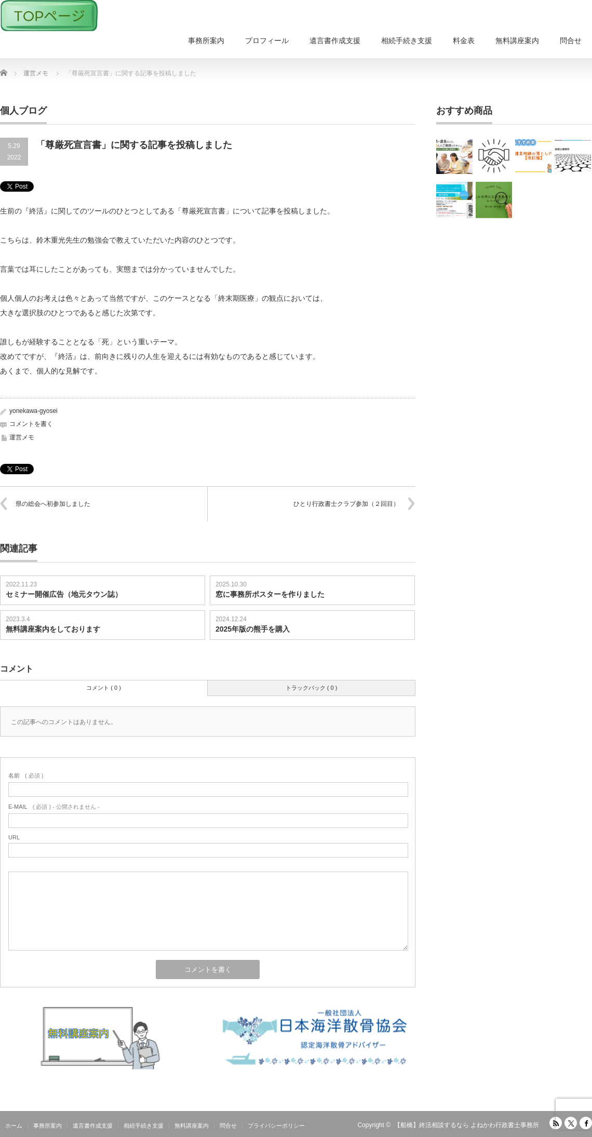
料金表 (464, 40)
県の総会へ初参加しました (53, 503)
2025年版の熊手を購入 (253, 629)
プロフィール (267, 40)
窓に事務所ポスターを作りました (270, 594)
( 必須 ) (25, 775)
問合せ (571, 40)
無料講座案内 (517, 40)
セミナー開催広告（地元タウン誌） (64, 594)
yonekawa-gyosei (33, 410)
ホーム (13, 1125)
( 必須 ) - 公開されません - (54, 807)
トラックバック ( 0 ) (312, 688)
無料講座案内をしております (53, 629)
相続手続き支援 (406, 40)
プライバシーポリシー (276, 1125)
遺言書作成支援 (335, 40)
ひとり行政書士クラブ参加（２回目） (346, 503)
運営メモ (21, 437)
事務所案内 (206, 40)
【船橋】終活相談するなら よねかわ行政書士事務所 (466, 1125)
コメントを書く (31, 423)
